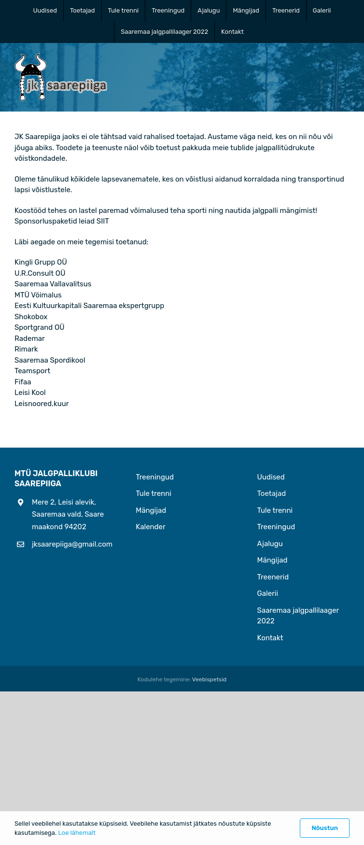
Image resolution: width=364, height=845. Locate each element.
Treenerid (273, 577)
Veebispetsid (209, 679)
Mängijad (151, 510)
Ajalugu (270, 543)
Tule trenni (153, 493)
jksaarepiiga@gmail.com (69, 544)
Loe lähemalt (77, 832)
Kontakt (270, 638)
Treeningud (155, 477)
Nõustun (324, 827)
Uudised (271, 477)
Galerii (268, 593)
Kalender (150, 526)
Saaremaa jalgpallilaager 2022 (298, 616)
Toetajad (271, 493)
